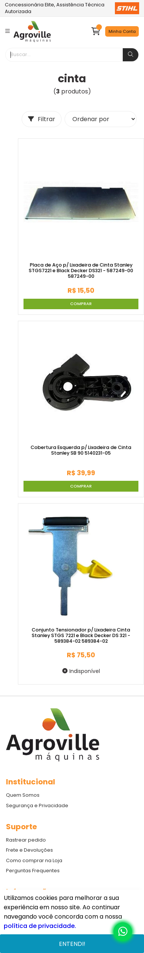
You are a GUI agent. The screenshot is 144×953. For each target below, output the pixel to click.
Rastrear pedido (26, 840)
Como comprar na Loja (34, 860)
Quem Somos (23, 795)
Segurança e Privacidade (37, 805)
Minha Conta (122, 31)
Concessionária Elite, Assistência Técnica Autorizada (72, 8)
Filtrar (41, 119)
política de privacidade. (40, 926)
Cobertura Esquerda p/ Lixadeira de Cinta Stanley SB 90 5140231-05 (81, 450)
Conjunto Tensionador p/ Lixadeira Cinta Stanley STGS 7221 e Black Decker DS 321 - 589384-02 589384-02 (81, 635)
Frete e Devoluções (29, 850)
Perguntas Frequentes (33, 870)
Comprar (81, 304)
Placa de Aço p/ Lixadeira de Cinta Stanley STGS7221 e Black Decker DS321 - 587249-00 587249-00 (81, 270)
